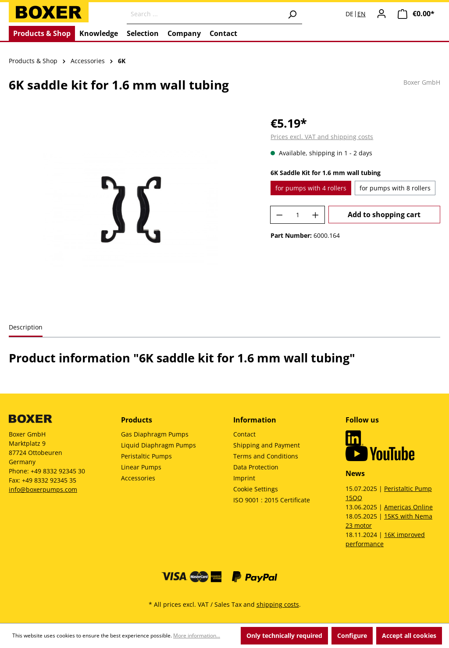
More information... (196, 635)
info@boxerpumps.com (43, 489)
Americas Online (408, 507)
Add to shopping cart (384, 214)
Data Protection (255, 467)
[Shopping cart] (416, 14)
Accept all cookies (409, 635)
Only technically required (284, 635)
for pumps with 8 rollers (395, 188)
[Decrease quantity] (279, 215)
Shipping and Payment (266, 445)
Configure (352, 635)
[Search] (292, 14)
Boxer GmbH (421, 82)
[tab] (26, 328)
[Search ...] (204, 14)
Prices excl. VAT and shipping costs (322, 136)
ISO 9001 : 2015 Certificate (271, 500)
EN (361, 14)
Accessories (138, 478)
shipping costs (278, 604)
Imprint (244, 478)
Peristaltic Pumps (146, 456)
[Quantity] (297, 215)
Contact (244, 434)
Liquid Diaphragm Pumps (158, 445)
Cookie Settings (255, 489)
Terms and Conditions (265, 456)
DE (349, 14)
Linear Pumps (141, 467)
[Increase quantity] (315, 215)
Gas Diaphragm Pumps (155, 434)
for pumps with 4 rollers (310, 188)
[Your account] (381, 13)
